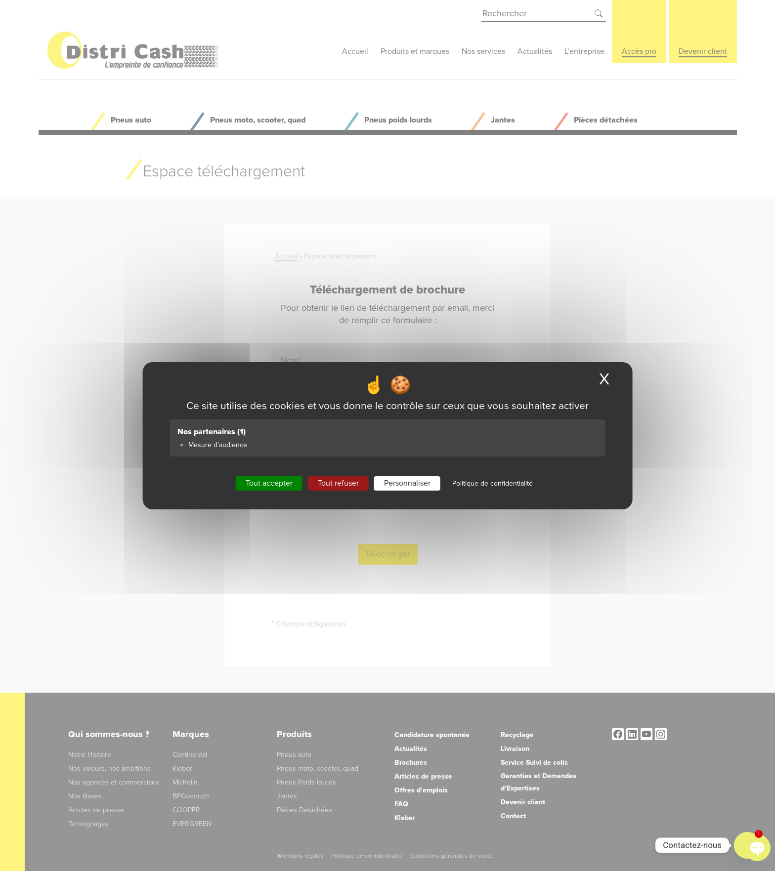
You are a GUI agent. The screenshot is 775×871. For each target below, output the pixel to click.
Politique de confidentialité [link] (492, 483)
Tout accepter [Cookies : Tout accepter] (269, 483)
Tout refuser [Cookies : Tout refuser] (338, 483)
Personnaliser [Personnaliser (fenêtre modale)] (407, 483)
